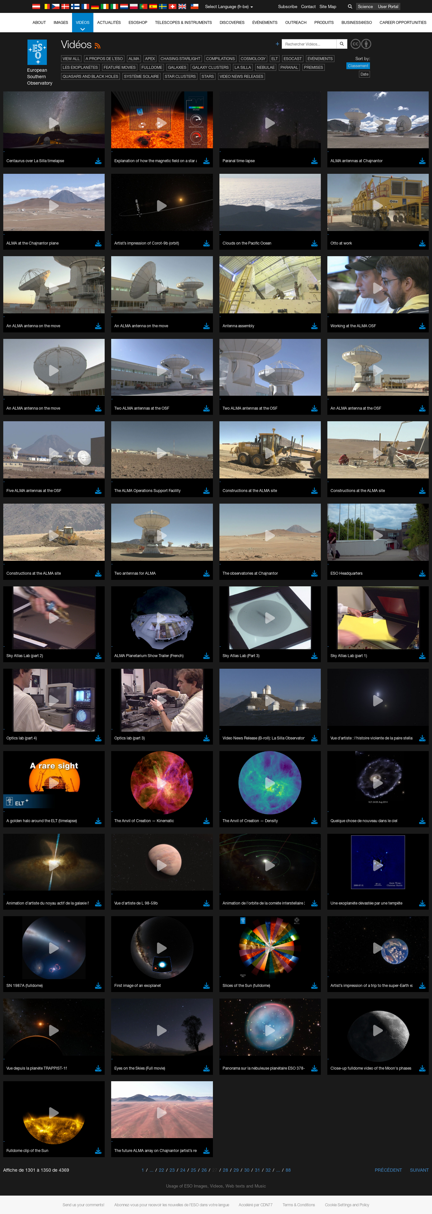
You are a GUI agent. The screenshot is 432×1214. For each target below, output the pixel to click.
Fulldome (152, 67)
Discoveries (232, 22)
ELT (274, 58)
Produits (324, 22)
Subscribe (287, 6)
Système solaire (141, 76)
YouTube (14, 842)
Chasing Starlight (180, 58)
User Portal (388, 6)
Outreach (296, 22)
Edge (24, 960)
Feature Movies (120, 67)
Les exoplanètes (80, 67)
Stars (208, 76)
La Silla (243, 67)
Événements (265, 22)
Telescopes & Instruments (183, 22)
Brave (24, 948)
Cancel (52, 1067)
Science (365, 6)
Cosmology (253, 58)
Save (20, 1067)
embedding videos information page (348, 848)
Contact (308, 6)
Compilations (220, 58)
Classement (358, 65)
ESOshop (138, 22)
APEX (150, 58)
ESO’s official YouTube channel (152, 842)
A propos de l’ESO (104, 58)
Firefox (25, 966)
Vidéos (82, 26)
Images (61, 22)
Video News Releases (241, 76)
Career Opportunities (403, 22)
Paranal (289, 67)
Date (364, 74)
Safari (24, 972)
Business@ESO (357, 22)
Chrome (26, 954)
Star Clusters (180, 76)
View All (71, 58)
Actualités (109, 22)
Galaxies (177, 67)
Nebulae (266, 67)
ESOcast (293, 58)
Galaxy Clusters (210, 67)
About (39, 22)
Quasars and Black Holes (90, 76)
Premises (313, 67)
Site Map (328, 6)
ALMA (134, 58)
